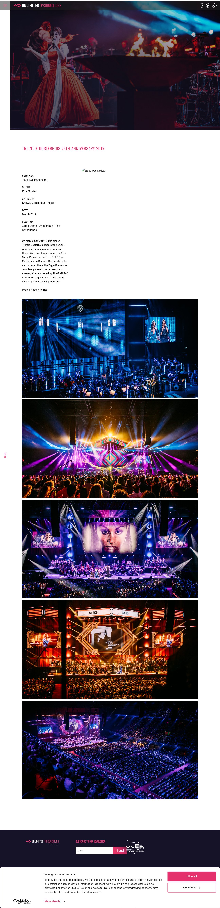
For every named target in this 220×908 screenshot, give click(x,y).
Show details (52, 901)
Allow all (192, 876)
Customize (191, 887)
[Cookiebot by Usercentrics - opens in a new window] (22, 901)
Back (5, 455)
